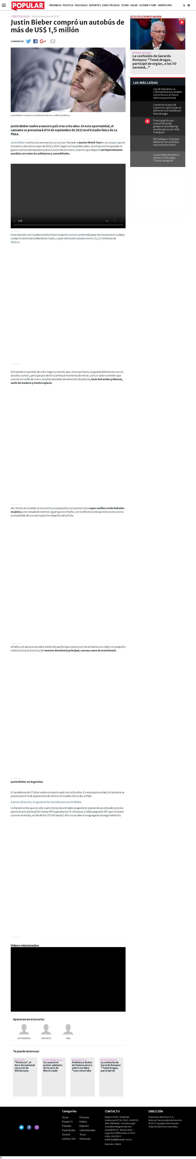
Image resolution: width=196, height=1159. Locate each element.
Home (65, 1117)
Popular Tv (67, 1121)
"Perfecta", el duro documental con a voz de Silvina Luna (25, 1066)
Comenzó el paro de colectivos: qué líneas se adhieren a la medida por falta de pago (167, 109)
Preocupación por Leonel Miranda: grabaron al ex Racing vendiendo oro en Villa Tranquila (166, 126)
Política (68, 5)
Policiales (81, 5)
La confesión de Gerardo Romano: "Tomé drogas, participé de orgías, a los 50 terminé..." (111, 1069)
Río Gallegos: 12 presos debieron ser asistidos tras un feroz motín (166, 141)
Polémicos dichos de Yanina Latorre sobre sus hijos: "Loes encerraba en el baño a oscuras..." (82, 1069)
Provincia (55, 5)
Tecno (125, 5)
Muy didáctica (79, 1060)
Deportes (95, 5)
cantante (73, 234)
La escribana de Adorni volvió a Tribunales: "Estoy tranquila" (166, 157)
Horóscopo (165, 5)
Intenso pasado (109, 1060)
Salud (134, 5)
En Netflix (20, 1060)
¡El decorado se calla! (54, 1060)
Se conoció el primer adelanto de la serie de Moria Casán (52, 1066)
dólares (15, 242)
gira (115, 142)
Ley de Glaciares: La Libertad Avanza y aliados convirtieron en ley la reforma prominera (167, 93)
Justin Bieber (18, 142)
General (66, 1134)
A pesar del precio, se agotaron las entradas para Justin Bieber (46, 802)
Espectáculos (111, 5)
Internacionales (87, 1130)
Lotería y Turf (147, 5)
